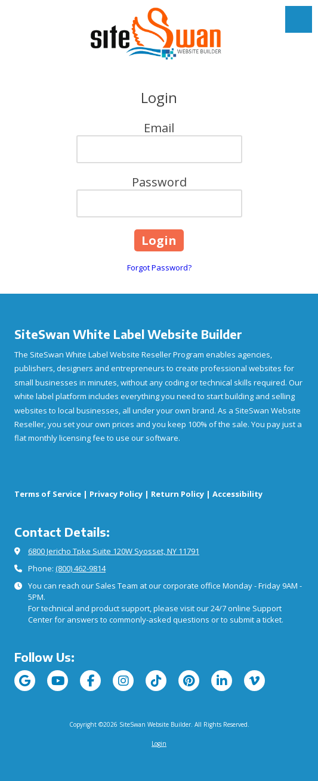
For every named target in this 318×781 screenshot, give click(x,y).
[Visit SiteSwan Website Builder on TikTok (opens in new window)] (156, 680)
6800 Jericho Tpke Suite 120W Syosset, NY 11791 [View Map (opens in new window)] (113, 551)
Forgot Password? (159, 267)
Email (159, 128)
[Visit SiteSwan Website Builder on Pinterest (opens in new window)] (188, 680)
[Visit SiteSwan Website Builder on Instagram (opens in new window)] (123, 680)
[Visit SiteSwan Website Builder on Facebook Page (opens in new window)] (90, 680)
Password (159, 182)
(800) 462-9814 (80, 568)
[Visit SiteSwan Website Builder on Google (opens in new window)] (24, 680)
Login (159, 743)
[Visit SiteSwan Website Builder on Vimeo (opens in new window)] (254, 680)
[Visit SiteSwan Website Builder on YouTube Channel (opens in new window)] (57, 680)
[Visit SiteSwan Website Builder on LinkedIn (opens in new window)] (221, 680)
